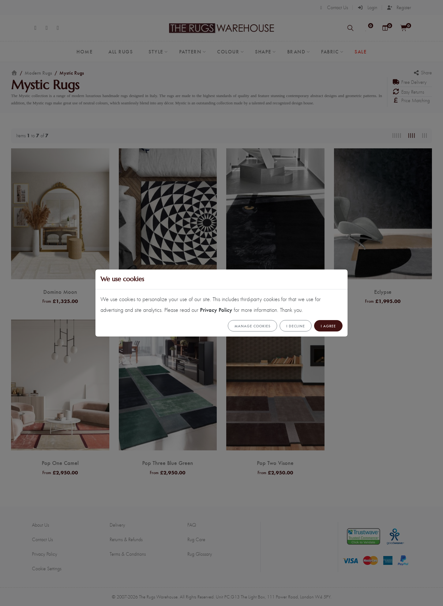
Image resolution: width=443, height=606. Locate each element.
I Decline (295, 325)
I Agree (328, 325)
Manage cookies (252, 325)
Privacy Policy (216, 309)
